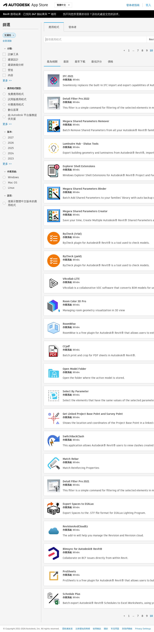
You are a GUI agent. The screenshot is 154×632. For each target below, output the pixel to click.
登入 (148, 5)
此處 (100, 14)
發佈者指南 (133, 5)
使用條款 (97, 628)
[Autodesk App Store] (25, 5)
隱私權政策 (67, 628)
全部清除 (7, 40)
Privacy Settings (143, 628)
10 (151, 50)
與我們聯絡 (127, 628)
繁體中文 (63, 5)
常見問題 (115, 628)
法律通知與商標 (82, 628)
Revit (6, 14)
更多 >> (7, 80)
